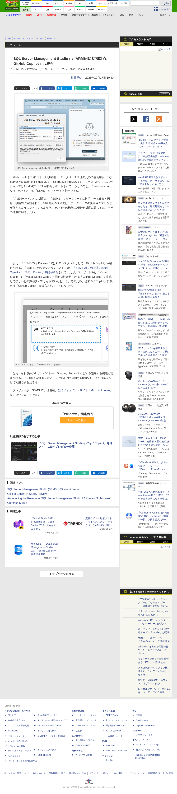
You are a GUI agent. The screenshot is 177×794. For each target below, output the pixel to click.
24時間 (140, 44)
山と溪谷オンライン (85, 740)
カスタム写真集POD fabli (148, 750)
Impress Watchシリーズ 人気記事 (147, 537)
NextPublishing (44, 755)
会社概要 (118, 773)
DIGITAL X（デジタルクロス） (52, 736)
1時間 (127, 44)
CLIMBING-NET (83, 745)
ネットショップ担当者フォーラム (53, 720)
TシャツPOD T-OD (85, 725)
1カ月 (166, 44)
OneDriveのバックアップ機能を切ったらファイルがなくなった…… (153, 671)
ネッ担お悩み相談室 (17, 741)
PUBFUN (137, 731)
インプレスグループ (135, 773)
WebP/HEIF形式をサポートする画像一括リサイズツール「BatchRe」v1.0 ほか (153, 181)
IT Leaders (13, 731)
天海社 (139, 715)
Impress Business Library (49, 725)
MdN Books (111, 745)
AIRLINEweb (112, 715)
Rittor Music (78, 711)
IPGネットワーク (141, 740)
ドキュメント (109, 15)
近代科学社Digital (84, 755)
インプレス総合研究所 (18, 725)
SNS (122, 15)
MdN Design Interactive (116, 750)
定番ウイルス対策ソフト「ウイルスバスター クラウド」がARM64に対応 (99, 522)
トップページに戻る (61, 573)
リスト (34, 88)
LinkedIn (101, 88)
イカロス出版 (108, 711)
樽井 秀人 (77, 77)
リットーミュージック (86, 715)
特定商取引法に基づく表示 (160, 773)
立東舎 (79, 731)
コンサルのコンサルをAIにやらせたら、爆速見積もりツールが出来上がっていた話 (153, 206)
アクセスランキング (140, 39)
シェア (49, 88)
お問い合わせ (39, 773)
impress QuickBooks (145, 725)
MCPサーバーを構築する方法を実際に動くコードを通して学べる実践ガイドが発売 (153, 352)
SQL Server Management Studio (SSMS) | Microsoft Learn (43, 489)
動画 (131, 15)
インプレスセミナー (47, 731)
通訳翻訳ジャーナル (115, 725)
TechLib (109, 760)
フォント (142, 15)
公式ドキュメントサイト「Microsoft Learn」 (85, 390)
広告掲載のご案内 (57, 773)
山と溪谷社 (77, 736)
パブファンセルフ (144, 735)
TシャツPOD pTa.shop (147, 744)
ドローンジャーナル (17, 736)
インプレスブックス (47, 750)
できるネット (14, 756)
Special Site (135, 94)
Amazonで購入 (77, 420)
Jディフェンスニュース (117, 720)
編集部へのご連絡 (77, 773)
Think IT (12, 715)
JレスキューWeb (113, 731)
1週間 (153, 44)
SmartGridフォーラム (47, 715)
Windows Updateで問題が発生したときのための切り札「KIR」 (153, 650)
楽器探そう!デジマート (86, 720)
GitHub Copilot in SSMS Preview (27, 493)
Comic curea (142, 720)
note (84, 88)
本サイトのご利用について (16, 773)
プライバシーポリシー (99, 773)
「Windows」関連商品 (77, 414)
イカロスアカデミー (115, 736)
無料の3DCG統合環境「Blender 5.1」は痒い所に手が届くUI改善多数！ (154, 293)
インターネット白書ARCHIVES (22, 761)
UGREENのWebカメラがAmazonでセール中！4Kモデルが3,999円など (153, 384)
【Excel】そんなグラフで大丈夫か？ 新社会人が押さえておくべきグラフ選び (153, 143)
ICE (134, 711)
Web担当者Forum (16, 720)
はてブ (66, 88)
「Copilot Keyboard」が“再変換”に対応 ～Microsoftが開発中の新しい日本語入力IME (153, 516)
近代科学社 (77, 750)
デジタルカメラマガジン (19, 750)
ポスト (24, 88)
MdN (104, 741)
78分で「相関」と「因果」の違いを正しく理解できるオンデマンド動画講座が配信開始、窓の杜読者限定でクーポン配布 (154, 326)
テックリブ (107, 756)
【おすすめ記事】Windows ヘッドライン (149, 592)
